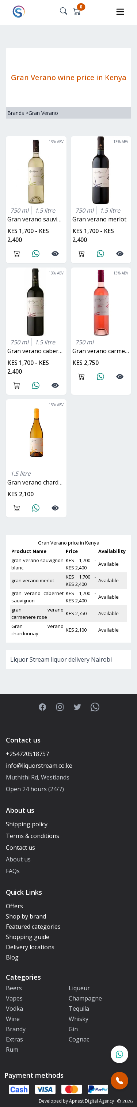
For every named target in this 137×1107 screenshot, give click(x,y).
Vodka (14, 1009)
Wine (13, 1019)
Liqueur (79, 988)
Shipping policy (26, 824)
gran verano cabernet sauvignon (36, 351)
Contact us (20, 848)
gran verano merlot (99, 219)
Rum (12, 1050)
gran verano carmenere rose (102, 351)
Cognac (79, 1039)
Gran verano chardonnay (36, 482)
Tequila (79, 1009)
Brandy (16, 1029)
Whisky (78, 1019)
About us (18, 859)
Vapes (14, 998)
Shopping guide (27, 937)
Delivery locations (30, 947)
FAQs (13, 871)
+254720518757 (27, 754)
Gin (73, 1029)
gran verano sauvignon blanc (36, 219)
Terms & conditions (32, 836)
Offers (14, 906)
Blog (12, 957)
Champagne (85, 998)
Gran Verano (43, 112)
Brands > (17, 112)
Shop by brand (26, 916)
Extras (14, 1039)
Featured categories (33, 927)
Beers (14, 988)
